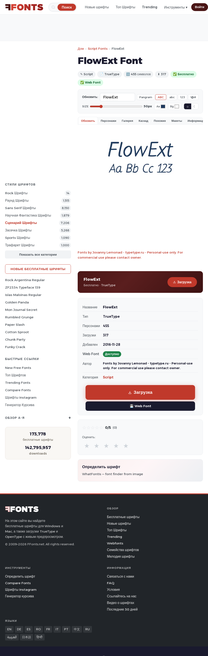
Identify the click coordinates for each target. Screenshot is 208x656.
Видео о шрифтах (120, 603)
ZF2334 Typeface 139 (22, 287)
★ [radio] (87, 445)
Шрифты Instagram (21, 397)
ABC (161, 97)
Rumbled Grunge (19, 317)
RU (87, 629)
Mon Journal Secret (21, 310)
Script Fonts (98, 49)
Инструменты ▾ (175, 7)
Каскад (143, 120)
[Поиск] (67, 7)
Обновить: (90, 97)
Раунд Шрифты (17, 200)
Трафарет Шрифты (19, 245)
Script (108, 377)
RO (38, 629)
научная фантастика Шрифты (28, 215)
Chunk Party (15, 339)
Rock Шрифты (16, 193)
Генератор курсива (19, 405)
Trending (149, 7)
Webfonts (115, 543)
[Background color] (176, 106)
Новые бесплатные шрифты (38, 269)
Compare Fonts (18, 390)
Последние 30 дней (122, 609)
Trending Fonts (17, 383)
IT (57, 629)
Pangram (145, 97)
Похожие (160, 120)
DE (19, 629)
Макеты (176, 120)
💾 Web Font (140, 406)
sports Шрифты (17, 238)
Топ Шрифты (125, 7)
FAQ (110, 583)
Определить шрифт (20, 576)
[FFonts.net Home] (24, 7)
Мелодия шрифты (121, 556)
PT (66, 629)
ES (29, 629)
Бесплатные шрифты (123, 517)
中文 (77, 629)
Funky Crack (15, 347)
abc (172, 97)
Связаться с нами (120, 576)
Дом (81, 49)
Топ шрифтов (15, 375)
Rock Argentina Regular (25, 280)
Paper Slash (15, 325)
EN (9, 629)
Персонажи (108, 120)
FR (48, 629)
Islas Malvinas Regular (23, 295)
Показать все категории (38, 254)
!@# (193, 97)
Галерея (127, 120)
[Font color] (163, 106)
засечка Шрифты (18, 230)
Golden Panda (17, 302)
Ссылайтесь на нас (121, 596)
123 (182, 97)
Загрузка (182, 282)
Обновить (88, 120)
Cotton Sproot (17, 332)
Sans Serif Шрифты (20, 208)
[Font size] (116, 106)
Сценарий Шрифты (21, 223)
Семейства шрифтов (123, 550)
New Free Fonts (18, 368)
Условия (113, 590)
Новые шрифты (97, 7)
